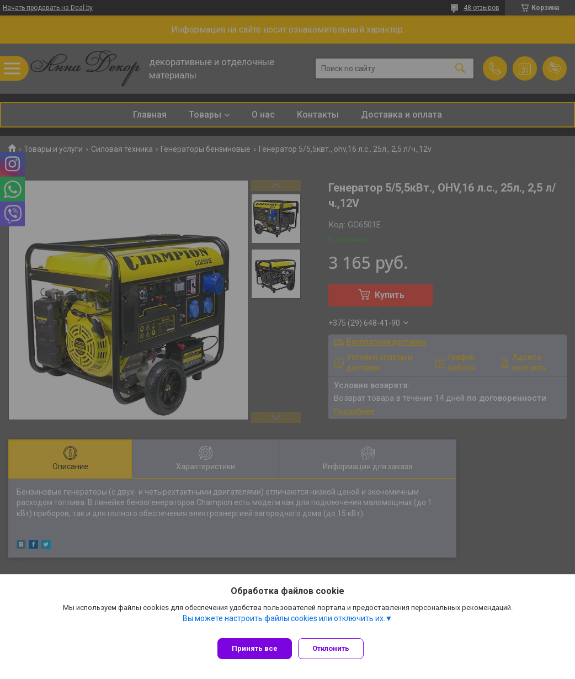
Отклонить (335, 648)
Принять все (255, 648)
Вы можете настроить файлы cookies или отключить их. (284, 623)
